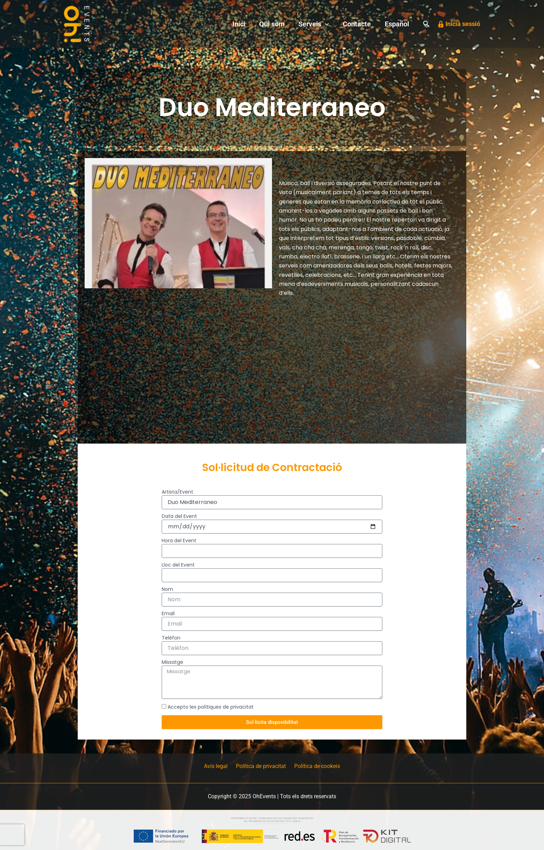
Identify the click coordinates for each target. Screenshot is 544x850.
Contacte (365, 24)
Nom (167, 589)
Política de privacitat (261, 766)
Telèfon (171, 637)
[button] (426, 24)
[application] (339, 24)
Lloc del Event (178, 564)
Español (400, 24)
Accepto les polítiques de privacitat (211, 706)
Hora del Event (179, 540)
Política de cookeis (314, 766)
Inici (263, 24)
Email (168, 613)
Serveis (327, 24)
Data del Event (179, 516)
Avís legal (218, 766)
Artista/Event (177, 491)
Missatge (172, 662)
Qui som (291, 24)
